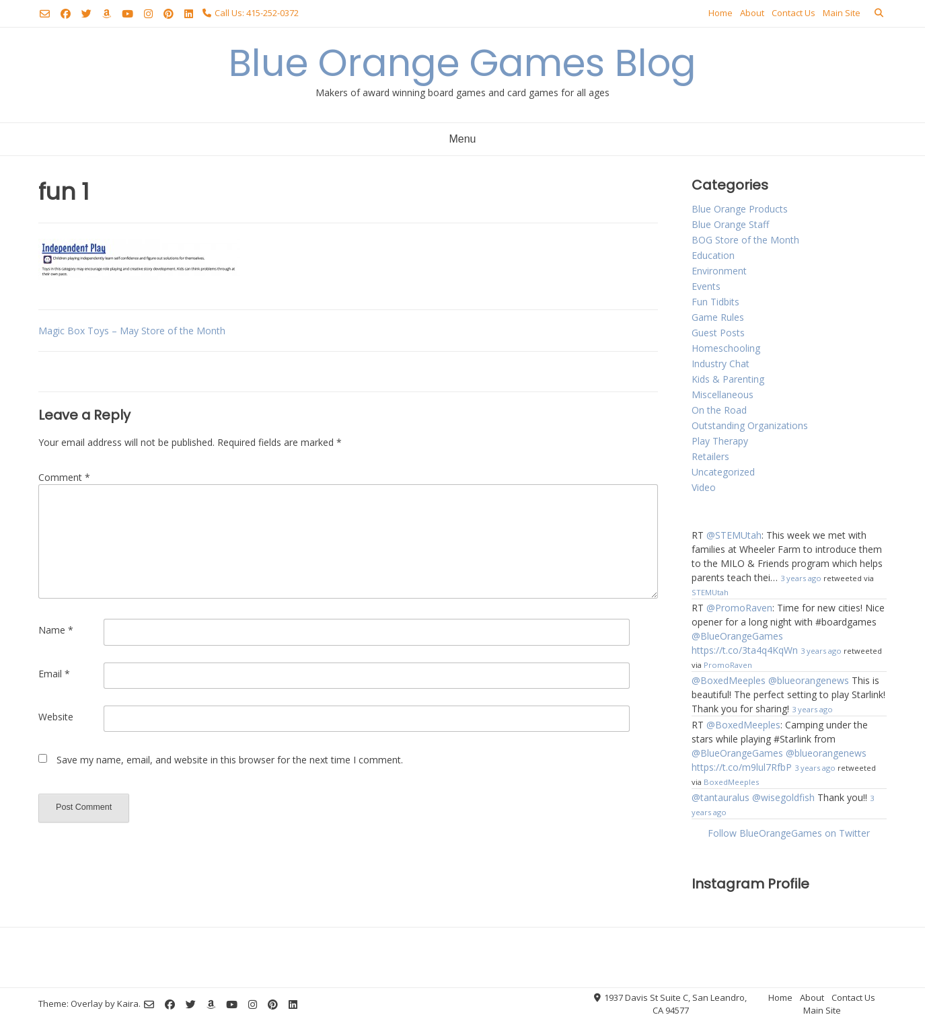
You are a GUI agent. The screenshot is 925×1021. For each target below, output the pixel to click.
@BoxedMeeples (729, 680)
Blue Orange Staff (730, 224)
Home (720, 13)
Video (704, 487)
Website (55, 716)
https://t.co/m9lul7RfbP (742, 767)
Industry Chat (720, 363)
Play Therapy (720, 440)
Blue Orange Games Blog (462, 62)
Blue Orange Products (740, 208)
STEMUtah (710, 592)
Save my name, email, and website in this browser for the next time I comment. (230, 759)
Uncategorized (723, 471)
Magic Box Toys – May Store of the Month (131, 330)
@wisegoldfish (783, 797)
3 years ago (800, 578)
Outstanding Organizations (750, 425)
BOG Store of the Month (745, 239)
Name (55, 629)
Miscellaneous (722, 394)
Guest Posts (718, 332)
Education (713, 255)
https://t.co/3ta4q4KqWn (745, 650)
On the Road (719, 410)
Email (54, 673)
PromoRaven (728, 665)
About (752, 13)
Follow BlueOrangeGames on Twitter (789, 833)
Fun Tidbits (715, 301)
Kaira (128, 1003)
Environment (719, 270)
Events (706, 286)
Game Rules (718, 317)
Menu (462, 139)
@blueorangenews (808, 680)
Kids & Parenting (728, 379)
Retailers (710, 456)
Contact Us (793, 13)
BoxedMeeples (731, 782)
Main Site (841, 13)
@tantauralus (720, 797)
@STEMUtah (734, 535)
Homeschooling (726, 348)
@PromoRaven (739, 607)
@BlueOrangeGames (737, 636)
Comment (64, 477)
